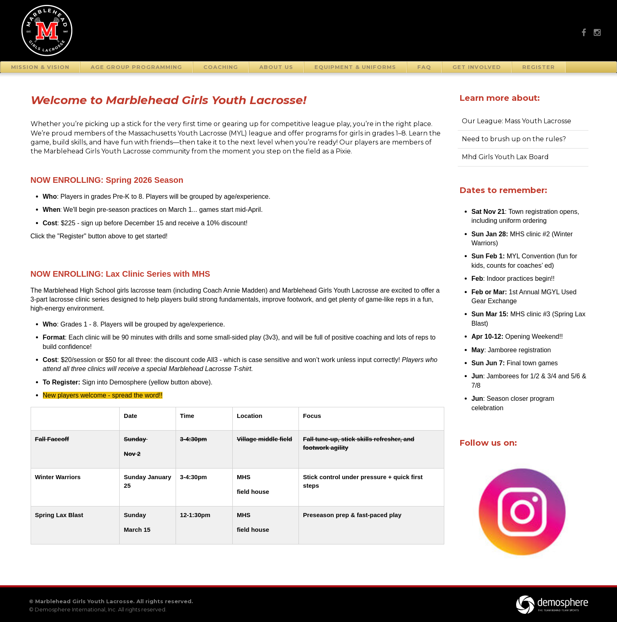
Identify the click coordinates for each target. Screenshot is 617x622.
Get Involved (476, 67)
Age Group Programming (136, 67)
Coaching (220, 67)
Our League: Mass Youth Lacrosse (516, 121)
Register (538, 67)
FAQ (424, 67)
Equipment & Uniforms (355, 67)
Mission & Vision (40, 67)
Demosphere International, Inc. (76, 609)
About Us (276, 67)
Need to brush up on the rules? (514, 139)
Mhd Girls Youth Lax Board (505, 157)
